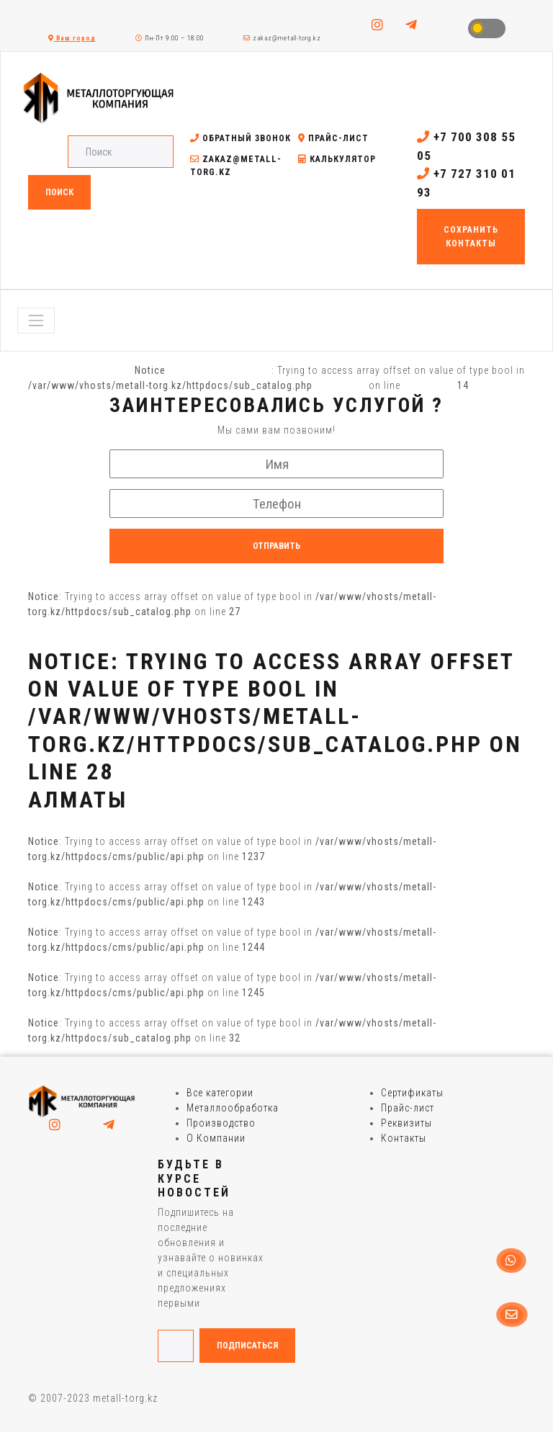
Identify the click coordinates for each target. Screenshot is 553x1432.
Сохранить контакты (471, 236)
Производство (221, 1123)
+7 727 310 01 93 (466, 183)
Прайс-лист (333, 138)
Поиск (59, 192)
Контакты (403, 1138)
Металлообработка (232, 1108)
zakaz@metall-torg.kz (282, 38)
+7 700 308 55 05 (466, 146)
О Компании (216, 1138)
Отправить (276, 546)
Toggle (486, 28)
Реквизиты (406, 1123)
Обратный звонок (240, 138)
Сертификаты (412, 1092)
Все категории (219, 1092)
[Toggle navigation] (36, 321)
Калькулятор (337, 159)
